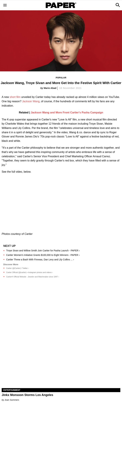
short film (15, 97)
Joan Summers (11, 400)
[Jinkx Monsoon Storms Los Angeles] (61, 358)
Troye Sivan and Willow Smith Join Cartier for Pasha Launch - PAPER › (43, 250)
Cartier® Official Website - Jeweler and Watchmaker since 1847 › (32, 277)
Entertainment (11, 390)
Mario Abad (50, 88)
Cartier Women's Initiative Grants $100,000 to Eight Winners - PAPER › (43, 255)
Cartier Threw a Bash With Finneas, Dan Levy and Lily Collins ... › (40, 259)
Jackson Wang (31, 101)
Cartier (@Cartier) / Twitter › (17, 268)
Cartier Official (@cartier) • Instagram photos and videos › (29, 272)
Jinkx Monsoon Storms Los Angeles (27, 395)
